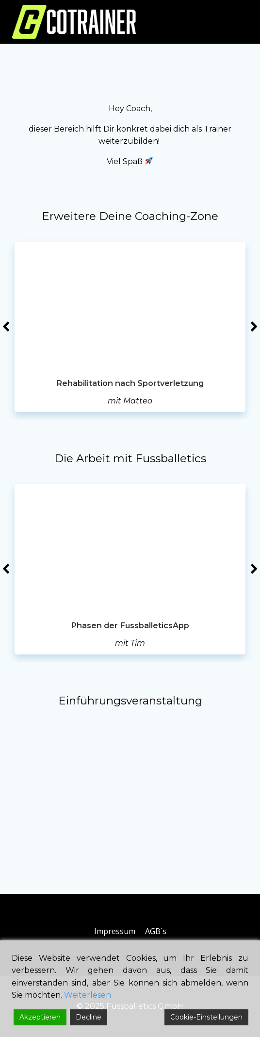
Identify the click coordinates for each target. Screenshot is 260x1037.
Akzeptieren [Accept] (40, 1017)
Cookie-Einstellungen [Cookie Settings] (206, 1017)
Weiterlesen (87, 995)
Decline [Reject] (88, 1017)
